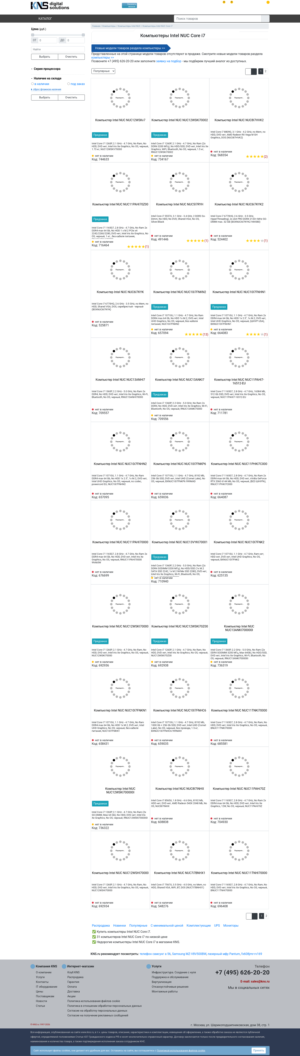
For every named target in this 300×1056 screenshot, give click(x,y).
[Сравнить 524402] (258, 235)
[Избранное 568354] (265, 150)
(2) (257, 156)
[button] (248, 71)
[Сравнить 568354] (258, 151)
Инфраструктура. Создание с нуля (174, 972)
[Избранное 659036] (205, 495)
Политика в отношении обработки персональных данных (104, 1006)
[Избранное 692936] (146, 663)
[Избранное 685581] (265, 742)
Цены (39, 991)
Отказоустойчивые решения (170, 986)
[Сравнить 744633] (139, 157)
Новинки (119, 925)
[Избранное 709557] (146, 411)
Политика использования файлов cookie (93, 1001)
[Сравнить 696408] (258, 904)
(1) (138, 246)
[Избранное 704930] (265, 820)
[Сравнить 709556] (199, 417)
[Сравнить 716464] (139, 240)
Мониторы (230, 925)
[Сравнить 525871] (139, 323)
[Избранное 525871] (146, 323)
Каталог (42, 18)
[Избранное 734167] (205, 157)
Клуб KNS (73, 972)
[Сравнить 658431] (139, 742)
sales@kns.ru (260, 981)
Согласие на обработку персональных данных (97, 1010)
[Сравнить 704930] (258, 820)
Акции (71, 996)
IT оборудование (46, 986)
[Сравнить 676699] (139, 574)
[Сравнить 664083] (258, 328)
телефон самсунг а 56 (155, 954)
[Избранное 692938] (205, 663)
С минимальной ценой (167, 925)
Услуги (40, 977)
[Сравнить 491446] (199, 235)
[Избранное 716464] (146, 240)
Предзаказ (100, 134)
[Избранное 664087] (265, 495)
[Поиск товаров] (217, 18)
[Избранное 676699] (146, 573)
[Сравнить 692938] (199, 664)
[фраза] (58, 49)
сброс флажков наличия (47, 89)
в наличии (41, 84)
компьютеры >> (102, 57)
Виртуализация (162, 982)
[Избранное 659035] (205, 742)
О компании (43, 972)
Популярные (138, 925)
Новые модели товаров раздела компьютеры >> (130, 48)
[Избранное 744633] (146, 157)
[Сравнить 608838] (199, 820)
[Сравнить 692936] (139, 664)
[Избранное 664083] (265, 328)
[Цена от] (47, 40)
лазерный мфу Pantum (224, 954)
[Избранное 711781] (265, 411)
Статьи (40, 1006)
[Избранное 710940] (205, 579)
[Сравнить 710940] (199, 579)
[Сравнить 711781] (258, 411)
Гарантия (73, 982)
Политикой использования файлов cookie (181, 1050)
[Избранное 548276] (205, 904)
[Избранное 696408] (265, 904)
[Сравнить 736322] (139, 826)
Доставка (73, 991)
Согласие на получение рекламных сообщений (97, 1015)
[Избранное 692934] (146, 904)
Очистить (71, 56)
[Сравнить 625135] (258, 574)
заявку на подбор (168, 61)
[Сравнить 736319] (258, 664)
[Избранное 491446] (205, 234)
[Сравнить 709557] (139, 411)
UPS (217, 925)
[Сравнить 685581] (258, 742)
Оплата (72, 986)
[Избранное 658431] (146, 742)
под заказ (78, 84)
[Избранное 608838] (205, 820)
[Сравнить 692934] (139, 904)
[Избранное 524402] (265, 234)
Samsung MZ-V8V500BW (189, 954)
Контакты (42, 982)
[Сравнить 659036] (199, 495)
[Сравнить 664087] (258, 495)
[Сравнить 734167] (199, 157)
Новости (41, 1001)
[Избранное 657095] (146, 495)
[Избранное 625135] (265, 573)
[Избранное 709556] (205, 417)
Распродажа (101, 925)
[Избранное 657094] (205, 328)
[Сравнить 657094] (199, 328)
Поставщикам (45, 996)
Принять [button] (258, 1050)
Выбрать (44, 56)
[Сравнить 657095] (139, 495)
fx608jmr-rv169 (251, 954)
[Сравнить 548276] (199, 904)
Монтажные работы (165, 991)
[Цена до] (75, 40)
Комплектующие (199, 925)
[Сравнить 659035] (199, 742)
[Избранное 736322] (146, 826)
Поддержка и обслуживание (170, 977)
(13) (196, 334)
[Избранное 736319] (265, 663)
